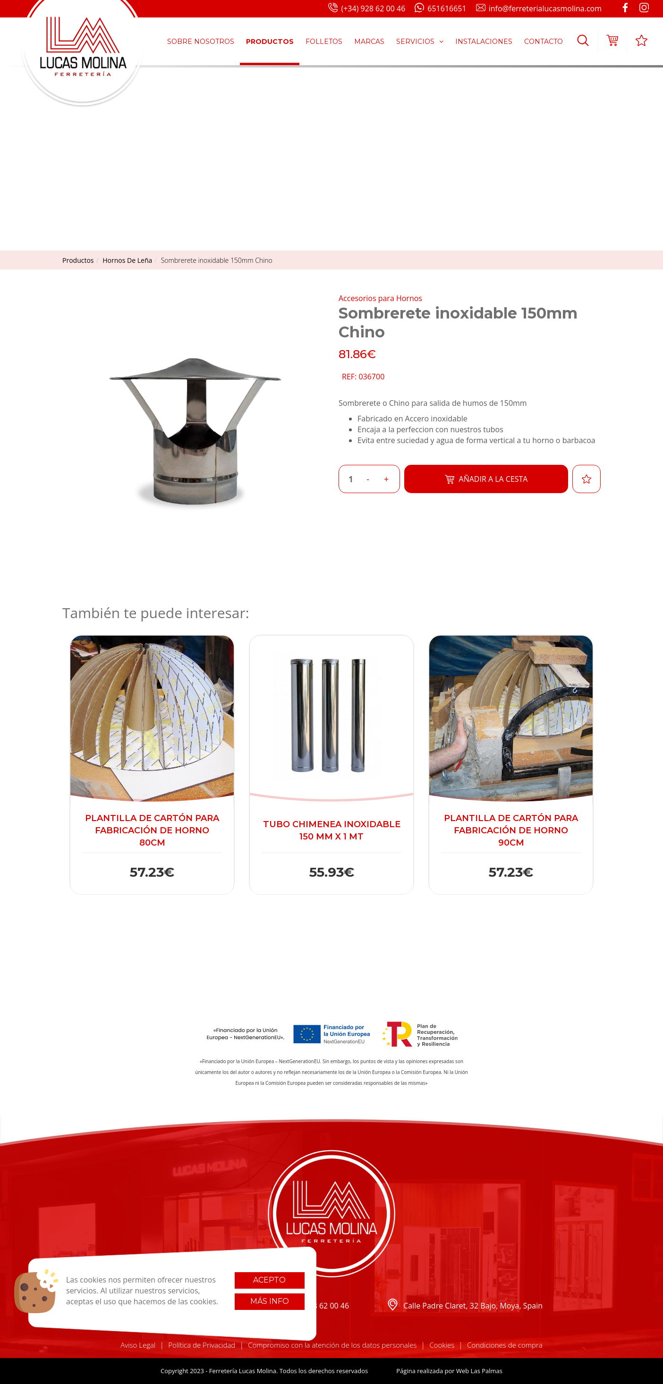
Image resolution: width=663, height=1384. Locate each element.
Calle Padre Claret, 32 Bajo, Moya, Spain (465, 1306)
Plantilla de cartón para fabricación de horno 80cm (152, 830)
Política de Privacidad (201, 1345)
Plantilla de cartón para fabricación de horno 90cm (511, 830)
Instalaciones (483, 41)
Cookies (441, 1345)
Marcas (369, 41)
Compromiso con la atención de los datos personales (332, 1345)
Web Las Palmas (479, 1371)
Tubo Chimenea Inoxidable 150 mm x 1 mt (331, 830)
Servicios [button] (419, 41)
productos (78, 260)
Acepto (269, 1279)
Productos (270, 41)
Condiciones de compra (505, 1345)
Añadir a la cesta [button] (486, 479)
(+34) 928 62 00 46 (366, 9)
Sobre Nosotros (200, 41)
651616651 (440, 9)
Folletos (324, 41)
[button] (583, 41)
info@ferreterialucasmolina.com (539, 9)
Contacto (543, 41)
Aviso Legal (137, 1345)
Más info (269, 1301)
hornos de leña (127, 260)
